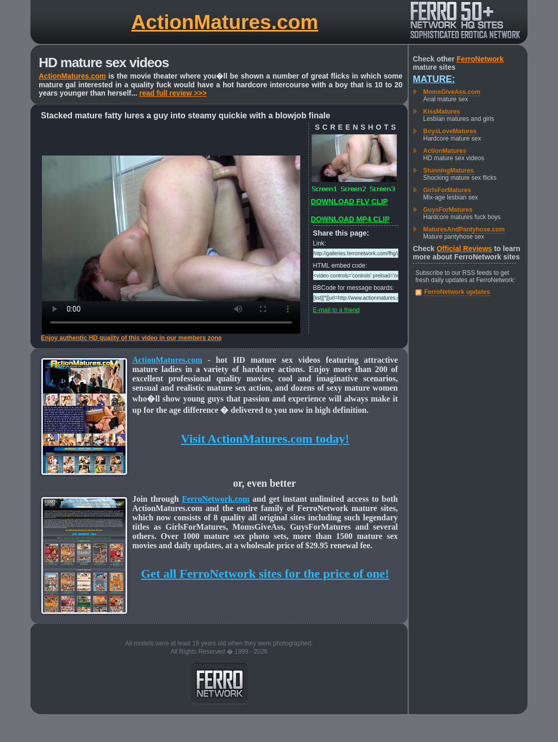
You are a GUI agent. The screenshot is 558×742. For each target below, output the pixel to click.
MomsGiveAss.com (452, 92)
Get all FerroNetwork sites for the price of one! (265, 573)
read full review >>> (173, 93)
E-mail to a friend (336, 310)
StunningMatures (448, 170)
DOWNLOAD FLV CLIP (349, 201)
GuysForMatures (447, 209)
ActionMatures (444, 150)
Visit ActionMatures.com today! (265, 438)
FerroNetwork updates (457, 292)
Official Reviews (464, 248)
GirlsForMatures (447, 190)
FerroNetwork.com (216, 498)
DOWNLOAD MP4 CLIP (350, 219)
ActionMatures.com (224, 22)
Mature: (434, 79)
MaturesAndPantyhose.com (464, 229)
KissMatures (441, 111)
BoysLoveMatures (449, 131)
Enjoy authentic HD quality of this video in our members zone (131, 338)
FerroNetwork (480, 59)
